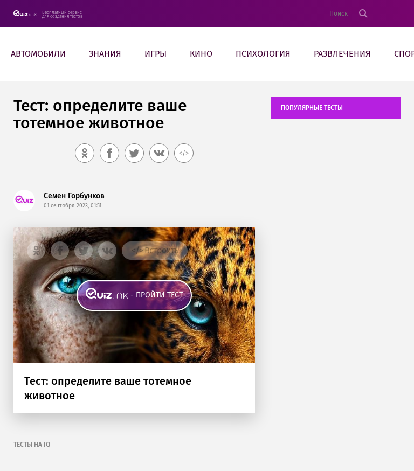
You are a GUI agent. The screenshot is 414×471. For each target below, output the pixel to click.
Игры (155, 54)
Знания (105, 54)
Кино (201, 54)
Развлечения (342, 54)
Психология (263, 54)
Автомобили (38, 54)
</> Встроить (155, 250)
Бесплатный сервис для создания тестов (62, 14)
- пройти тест (156, 295)
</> (184, 153)
